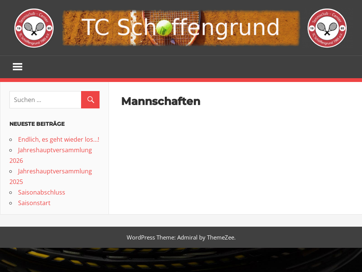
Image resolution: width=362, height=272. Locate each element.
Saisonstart (34, 203)
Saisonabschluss (41, 192)
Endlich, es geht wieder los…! (58, 139)
